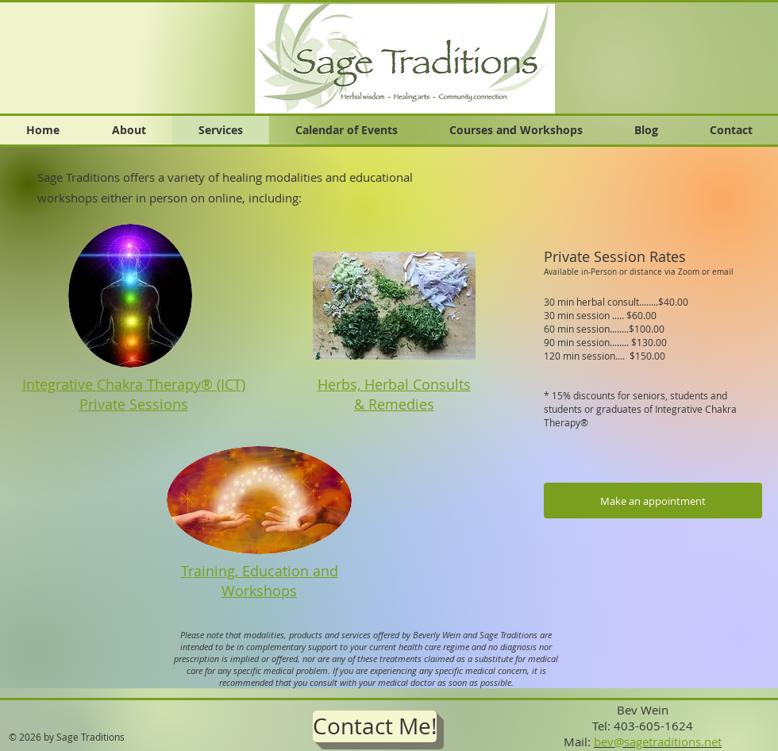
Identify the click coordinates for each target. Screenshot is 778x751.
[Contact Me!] (375, 726)
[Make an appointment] (653, 500)
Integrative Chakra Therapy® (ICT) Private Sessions (133, 394)
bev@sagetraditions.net (658, 741)
